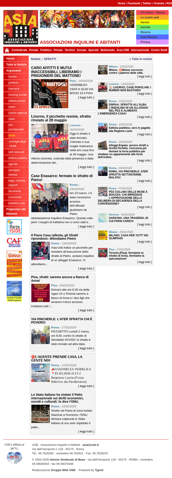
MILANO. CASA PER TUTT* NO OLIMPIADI (128, 237)
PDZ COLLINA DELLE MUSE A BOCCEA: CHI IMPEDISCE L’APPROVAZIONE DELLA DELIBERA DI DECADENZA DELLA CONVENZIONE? (122, 197)
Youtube (159, 3)
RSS (169, 3)
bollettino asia (17, 203)
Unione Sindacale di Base (67, 459)
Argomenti (13, 70)
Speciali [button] (93, 50)
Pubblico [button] (46, 50)
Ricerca (145, 32)
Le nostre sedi (150, 17)
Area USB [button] (123, 50)
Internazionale (140, 50)
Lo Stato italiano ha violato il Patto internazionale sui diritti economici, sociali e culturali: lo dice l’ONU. (57, 398)
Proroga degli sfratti (17, 144)
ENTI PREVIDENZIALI (16, 127)
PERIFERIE (13, 82)
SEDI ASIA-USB (16, 152)
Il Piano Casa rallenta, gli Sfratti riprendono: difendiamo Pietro (54, 236)
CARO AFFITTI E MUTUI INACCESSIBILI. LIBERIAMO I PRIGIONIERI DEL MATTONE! (56, 72)
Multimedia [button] (108, 50)
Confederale (19, 50)
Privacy (145, 42)
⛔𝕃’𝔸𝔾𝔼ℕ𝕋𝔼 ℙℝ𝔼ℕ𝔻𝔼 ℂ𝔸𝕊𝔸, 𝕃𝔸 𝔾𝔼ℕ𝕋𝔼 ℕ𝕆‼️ (56, 358)
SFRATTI (12, 135)
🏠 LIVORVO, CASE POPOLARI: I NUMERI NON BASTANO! (130, 89)
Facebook (134, 3)
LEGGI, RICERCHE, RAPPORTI (17, 183)
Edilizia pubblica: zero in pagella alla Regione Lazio (129, 129)
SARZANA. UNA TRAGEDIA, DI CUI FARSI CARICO (128, 219)
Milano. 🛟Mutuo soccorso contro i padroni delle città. (126, 71)
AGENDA (13, 164)
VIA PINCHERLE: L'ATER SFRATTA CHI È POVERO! (61, 320)
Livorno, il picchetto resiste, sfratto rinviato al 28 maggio (61, 118)
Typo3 (99, 470)
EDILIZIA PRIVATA (17, 100)
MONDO (13, 76)
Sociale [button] (81, 50)
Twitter (147, 3)
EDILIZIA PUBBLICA (18, 158)
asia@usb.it (90, 444)
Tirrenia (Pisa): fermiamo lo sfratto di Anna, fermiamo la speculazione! (126, 255)
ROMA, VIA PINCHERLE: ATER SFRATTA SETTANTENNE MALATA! (128, 174)
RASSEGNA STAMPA (14, 172)
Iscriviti (145, 27)
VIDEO (12, 119)
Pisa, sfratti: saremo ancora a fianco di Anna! (60, 278)
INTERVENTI (14, 88)
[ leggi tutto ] (86, 97)
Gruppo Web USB (63, 470)
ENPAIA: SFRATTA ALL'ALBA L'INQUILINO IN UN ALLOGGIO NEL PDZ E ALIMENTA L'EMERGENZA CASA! (123, 109)
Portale (33, 50)
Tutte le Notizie (16, 64)
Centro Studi (159, 50)
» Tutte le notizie (140, 59)
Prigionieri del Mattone (16, 211)
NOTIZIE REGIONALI (18, 112)
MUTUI (12, 106)
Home (121, 3)
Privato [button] (58, 50)
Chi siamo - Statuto (153, 12)
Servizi (145, 22)
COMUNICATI (15, 197)
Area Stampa (149, 37)
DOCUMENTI (15, 191)
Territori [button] (70, 50)
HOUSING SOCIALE (18, 94)
